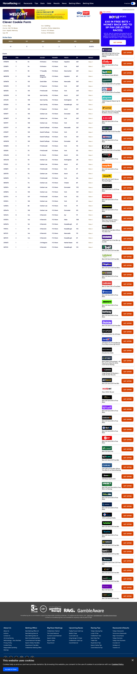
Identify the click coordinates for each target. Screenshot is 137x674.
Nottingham (68, 100)
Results (57, 3)
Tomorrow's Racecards (119, 633)
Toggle (133, 3)
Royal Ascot (50, 643)
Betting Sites (88, 3)
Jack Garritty (44, 95)
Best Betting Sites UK (31, 633)
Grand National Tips (97, 647)
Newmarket (67, 71)
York (65, 66)
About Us (6, 631)
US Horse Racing (8, 638)
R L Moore (43, 155)
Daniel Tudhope (44, 127)
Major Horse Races (118, 635)
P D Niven (55, 62)
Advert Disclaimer (128, 9)
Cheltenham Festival (53, 631)
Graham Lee (43, 113)
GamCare (90, 615)
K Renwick (43, 215)
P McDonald (43, 90)
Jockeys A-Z (116, 645)
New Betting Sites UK (31, 635)
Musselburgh (68, 104)
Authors (6, 633)
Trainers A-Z (116, 647)
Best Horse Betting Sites (32, 638)
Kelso (65, 219)
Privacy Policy (8, 643)
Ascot (66, 95)
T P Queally (43, 71)
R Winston (43, 62)
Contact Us (7, 635)
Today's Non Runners (119, 640)
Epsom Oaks (51, 640)
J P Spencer (43, 86)
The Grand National (53, 633)
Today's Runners (117, 638)
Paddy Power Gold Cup (76, 631)
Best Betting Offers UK (32, 631)
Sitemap (6, 650)
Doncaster (67, 113)
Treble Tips (94, 640)
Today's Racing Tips (96, 631)
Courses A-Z (116, 643)
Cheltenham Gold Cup (75, 640)
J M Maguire (43, 242)
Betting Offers (74, 3)
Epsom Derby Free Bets (32, 643)
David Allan (43, 81)
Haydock (67, 62)
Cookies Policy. (118, 664)
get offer (127, 53)
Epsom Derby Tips (96, 645)
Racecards (28, 3)
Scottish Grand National (54, 635)
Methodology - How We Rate (12, 640)
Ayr (65, 215)
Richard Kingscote (43, 76)
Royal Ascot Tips (96, 643)
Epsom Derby (51, 638)
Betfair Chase (73, 633)
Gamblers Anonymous (110, 615)
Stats (42, 3)
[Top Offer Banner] (51, 14)
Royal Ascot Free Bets (31, 645)
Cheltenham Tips (96, 635)
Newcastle (67, 81)
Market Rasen (68, 242)
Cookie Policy (8, 645)
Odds (49, 3)
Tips (36, 3)
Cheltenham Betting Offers (33, 647)
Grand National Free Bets (32, 640)
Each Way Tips (95, 638)
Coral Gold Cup (73, 635)
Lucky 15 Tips (94, 633)
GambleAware (98, 615)
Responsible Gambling (10, 647)
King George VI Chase (75, 638)
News (64, 3)
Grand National (73, 643)
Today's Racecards (118, 631)
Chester (66, 183)
